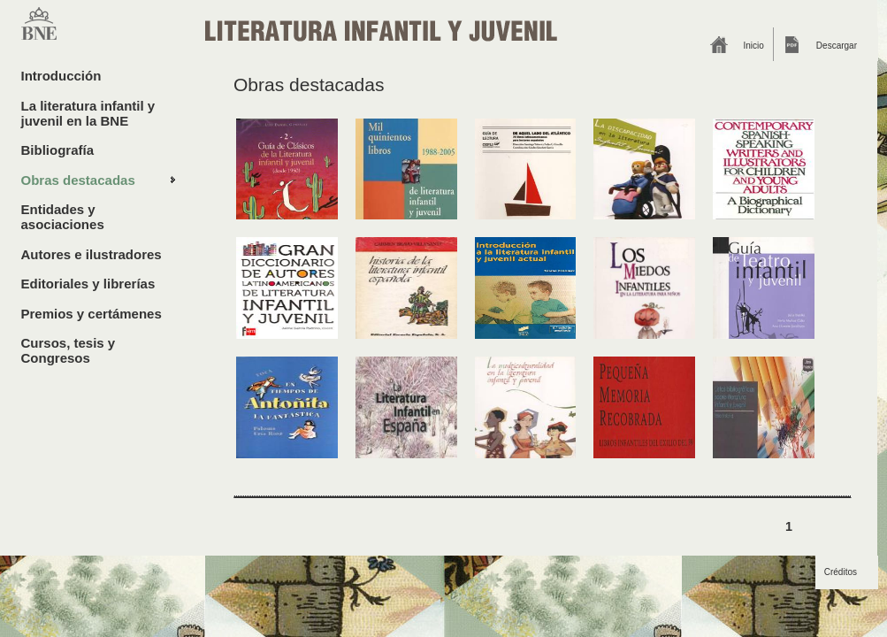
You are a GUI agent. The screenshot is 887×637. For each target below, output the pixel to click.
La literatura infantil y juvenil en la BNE (88, 113)
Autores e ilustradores (91, 254)
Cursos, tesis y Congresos (68, 350)
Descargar (836, 45)
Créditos (840, 572)
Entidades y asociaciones (62, 217)
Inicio (754, 45)
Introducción (61, 75)
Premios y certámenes (91, 313)
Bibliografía (58, 149)
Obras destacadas (78, 180)
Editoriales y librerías (88, 283)
